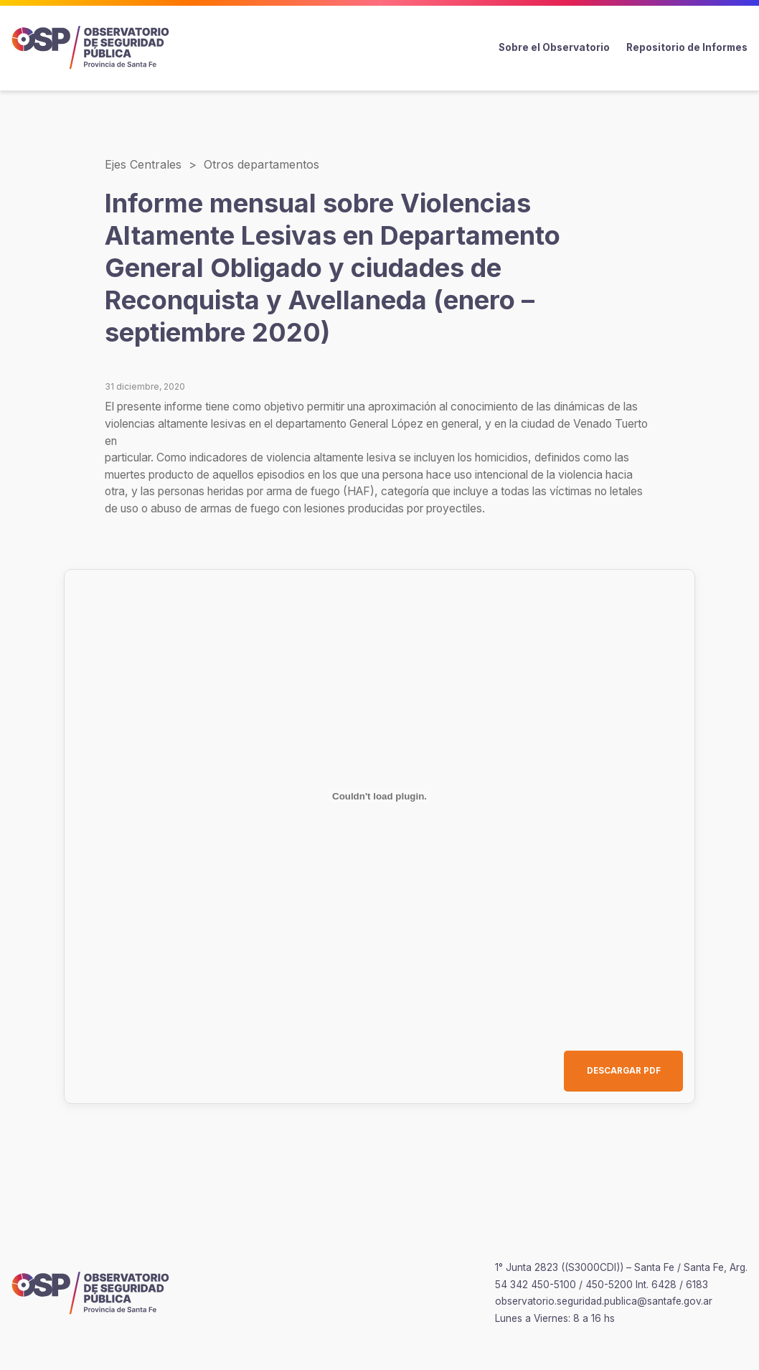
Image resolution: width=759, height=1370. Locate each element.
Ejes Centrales (143, 164)
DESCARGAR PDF (624, 1071)
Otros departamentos (261, 164)
